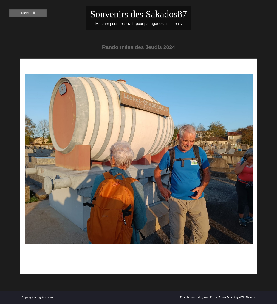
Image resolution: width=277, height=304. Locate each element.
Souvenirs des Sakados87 (138, 14)
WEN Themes (247, 297)
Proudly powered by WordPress (198, 297)
